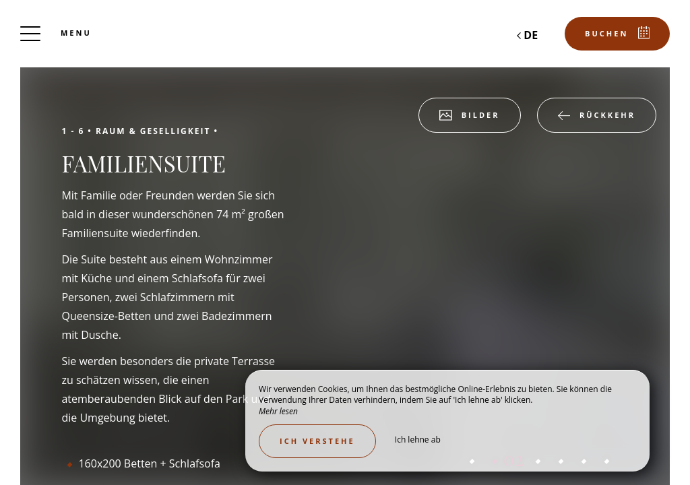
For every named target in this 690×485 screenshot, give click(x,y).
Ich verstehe (317, 441)
